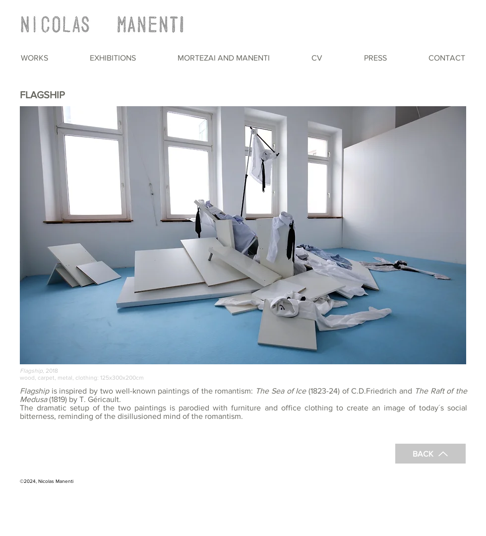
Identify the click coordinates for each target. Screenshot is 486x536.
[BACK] (430, 454)
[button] (34, 58)
